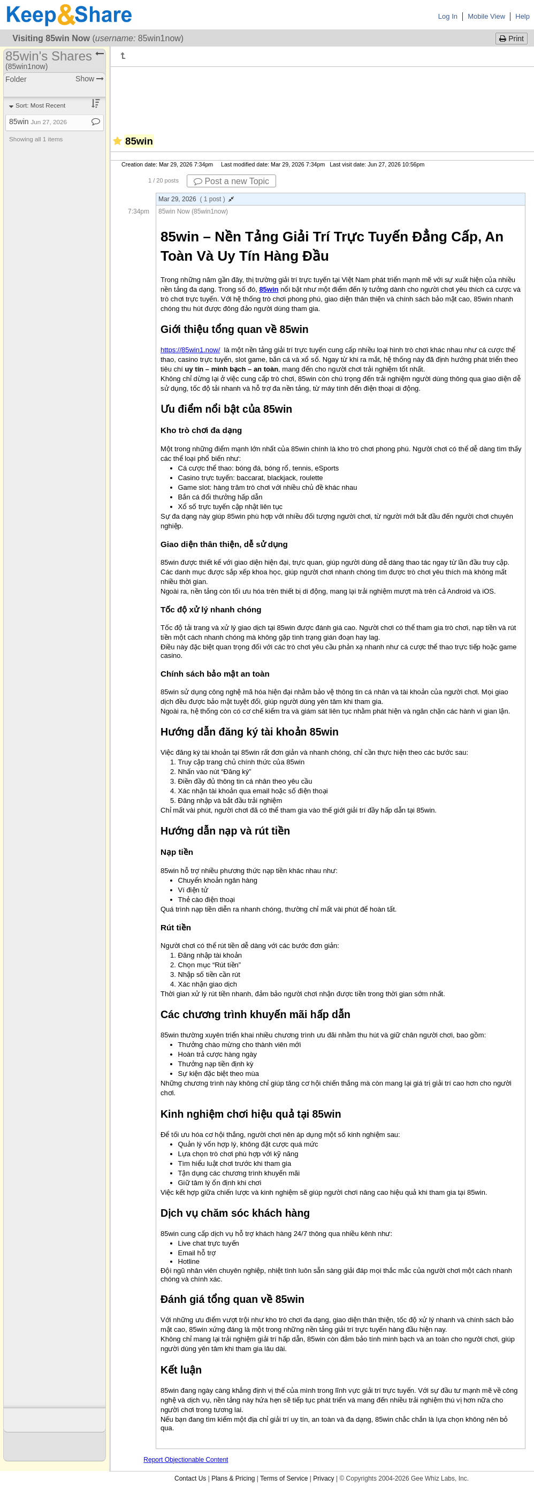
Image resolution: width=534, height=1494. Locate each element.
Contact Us (190, 1478)
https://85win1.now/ (190, 350)
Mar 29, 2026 (196, 199)
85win (38, 121)
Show (89, 78)
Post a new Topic (231, 181)
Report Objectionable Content (185, 1459)
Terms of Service (284, 1478)
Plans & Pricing (233, 1478)
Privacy (323, 1478)
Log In (447, 16)
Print (511, 38)
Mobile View (486, 16)
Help (522, 16)
